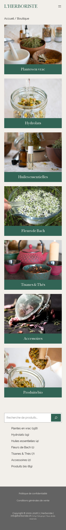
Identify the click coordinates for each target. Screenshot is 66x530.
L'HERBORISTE (20, 6)
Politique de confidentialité (33, 493)
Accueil (9, 18)
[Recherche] (56, 418)
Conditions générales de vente (33, 500)
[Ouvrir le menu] (60, 6)
